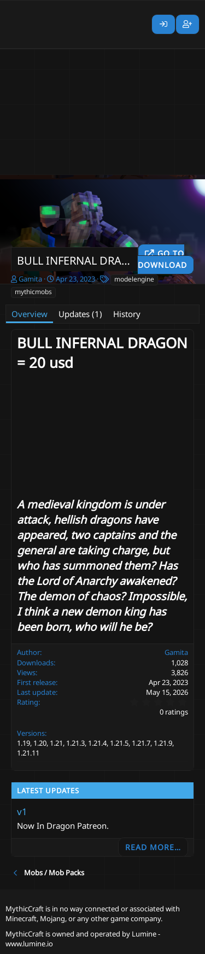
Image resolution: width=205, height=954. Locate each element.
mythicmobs (33, 291)
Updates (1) (80, 313)
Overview (29, 313)
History (126, 313)
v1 (22, 811)
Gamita (30, 279)
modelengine (134, 279)
